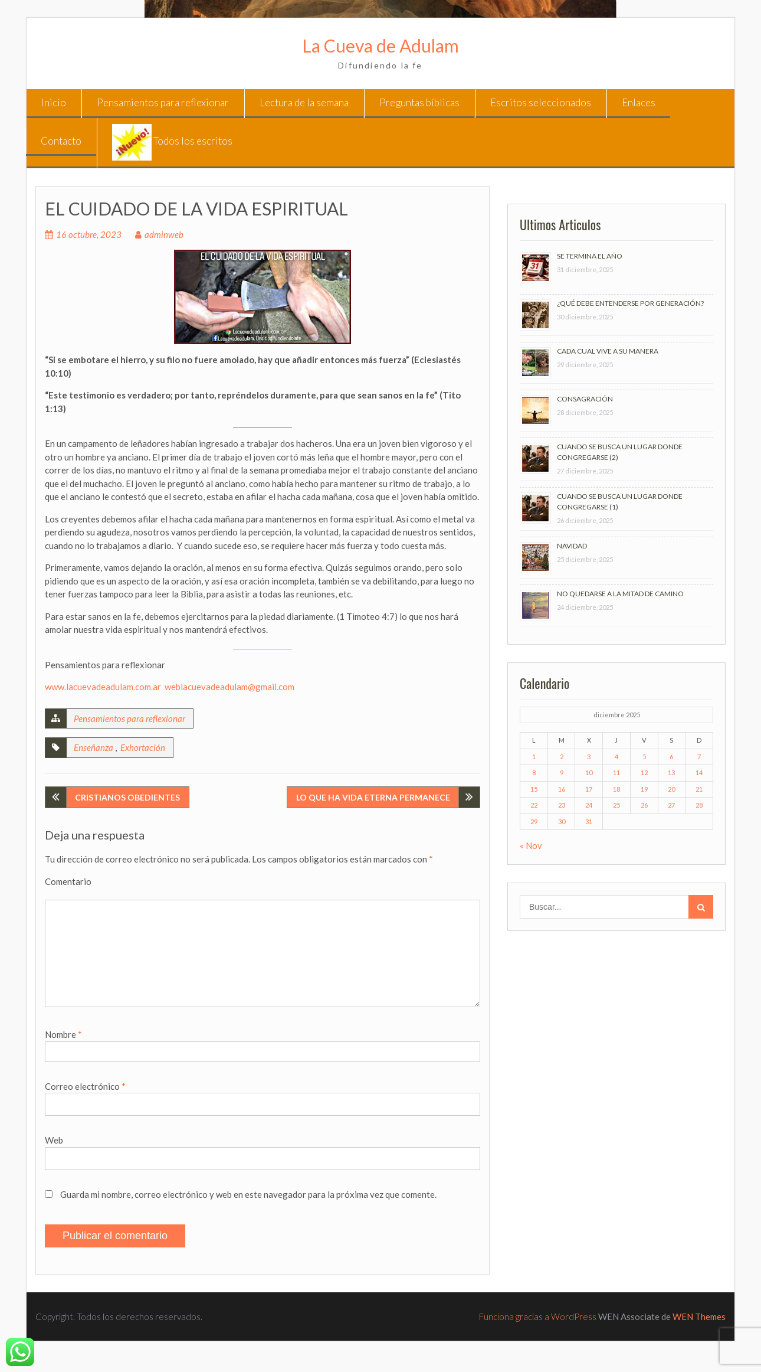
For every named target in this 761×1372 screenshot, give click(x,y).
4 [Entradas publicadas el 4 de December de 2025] (616, 756)
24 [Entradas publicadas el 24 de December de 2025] (588, 805)
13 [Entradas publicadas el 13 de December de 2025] (671, 772)
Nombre (63, 1034)
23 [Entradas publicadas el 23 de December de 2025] (561, 805)
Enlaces (638, 102)
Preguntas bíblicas (419, 102)
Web (54, 1140)
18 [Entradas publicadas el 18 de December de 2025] (616, 789)
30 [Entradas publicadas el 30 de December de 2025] (561, 821)
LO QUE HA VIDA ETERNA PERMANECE (373, 797)
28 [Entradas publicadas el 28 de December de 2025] (699, 805)
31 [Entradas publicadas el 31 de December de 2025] (588, 821)
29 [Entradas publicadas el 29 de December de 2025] (533, 821)
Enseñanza (93, 747)
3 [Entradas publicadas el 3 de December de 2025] (589, 756)
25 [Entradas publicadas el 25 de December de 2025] (616, 805)
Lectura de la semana (304, 102)
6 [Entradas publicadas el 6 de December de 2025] (671, 756)
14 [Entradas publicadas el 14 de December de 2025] (699, 772)
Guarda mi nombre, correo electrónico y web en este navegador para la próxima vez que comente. (248, 1194)
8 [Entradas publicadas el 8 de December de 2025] (534, 772)
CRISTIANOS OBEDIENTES (127, 797)
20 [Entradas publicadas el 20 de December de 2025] (671, 789)
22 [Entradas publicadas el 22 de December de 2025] (533, 805)
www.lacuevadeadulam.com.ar (103, 686)
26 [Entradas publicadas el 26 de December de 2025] (644, 805)
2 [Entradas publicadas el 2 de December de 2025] (561, 756)
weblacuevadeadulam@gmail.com (229, 686)
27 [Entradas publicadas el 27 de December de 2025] (671, 805)
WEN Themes (699, 1316)
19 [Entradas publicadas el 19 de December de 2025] (644, 789)
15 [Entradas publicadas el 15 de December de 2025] (533, 789)
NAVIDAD (572, 545)
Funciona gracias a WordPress (537, 1316)
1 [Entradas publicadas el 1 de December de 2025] (534, 756)
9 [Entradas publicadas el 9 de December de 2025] (561, 772)
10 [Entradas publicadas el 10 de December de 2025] (588, 772)
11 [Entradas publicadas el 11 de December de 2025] (616, 772)
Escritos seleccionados (540, 102)
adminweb (164, 234)
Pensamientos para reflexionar (163, 102)
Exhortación (142, 747)
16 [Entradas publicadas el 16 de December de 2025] (561, 789)
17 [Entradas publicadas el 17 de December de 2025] (588, 789)
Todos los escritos (172, 142)
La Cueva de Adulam (380, 45)
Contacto (61, 141)
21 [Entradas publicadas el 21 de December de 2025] (699, 789)
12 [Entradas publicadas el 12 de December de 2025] (644, 772)
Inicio (53, 102)
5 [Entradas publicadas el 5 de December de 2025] (644, 756)
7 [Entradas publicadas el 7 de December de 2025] (699, 756)
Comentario (68, 881)
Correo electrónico (85, 1086)
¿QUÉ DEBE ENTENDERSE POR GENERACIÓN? (630, 303)
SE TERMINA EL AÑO (589, 255)
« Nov (531, 845)
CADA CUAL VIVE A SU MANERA (607, 351)
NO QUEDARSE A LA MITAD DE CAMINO (620, 593)
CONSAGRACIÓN (585, 398)
